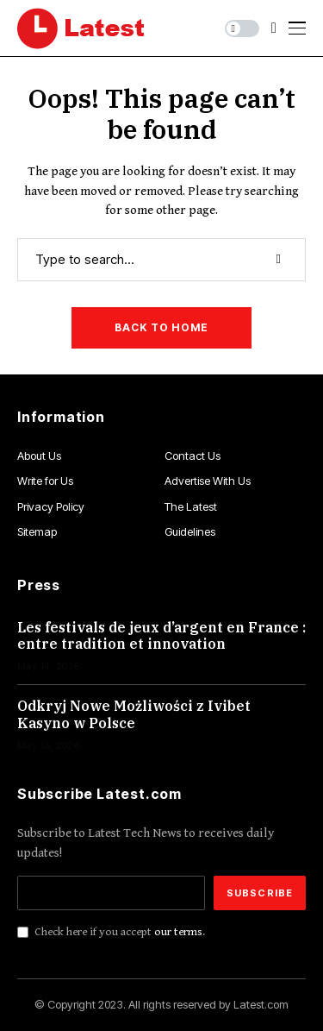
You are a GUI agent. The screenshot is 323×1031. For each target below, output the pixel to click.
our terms (178, 932)
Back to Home (161, 327)
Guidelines (190, 531)
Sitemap (37, 531)
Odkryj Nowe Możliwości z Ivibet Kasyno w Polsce (134, 714)
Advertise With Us (208, 480)
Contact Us (193, 455)
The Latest (191, 506)
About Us (39, 455)
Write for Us (45, 480)
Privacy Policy (50, 506)
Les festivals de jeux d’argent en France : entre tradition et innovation (161, 635)
